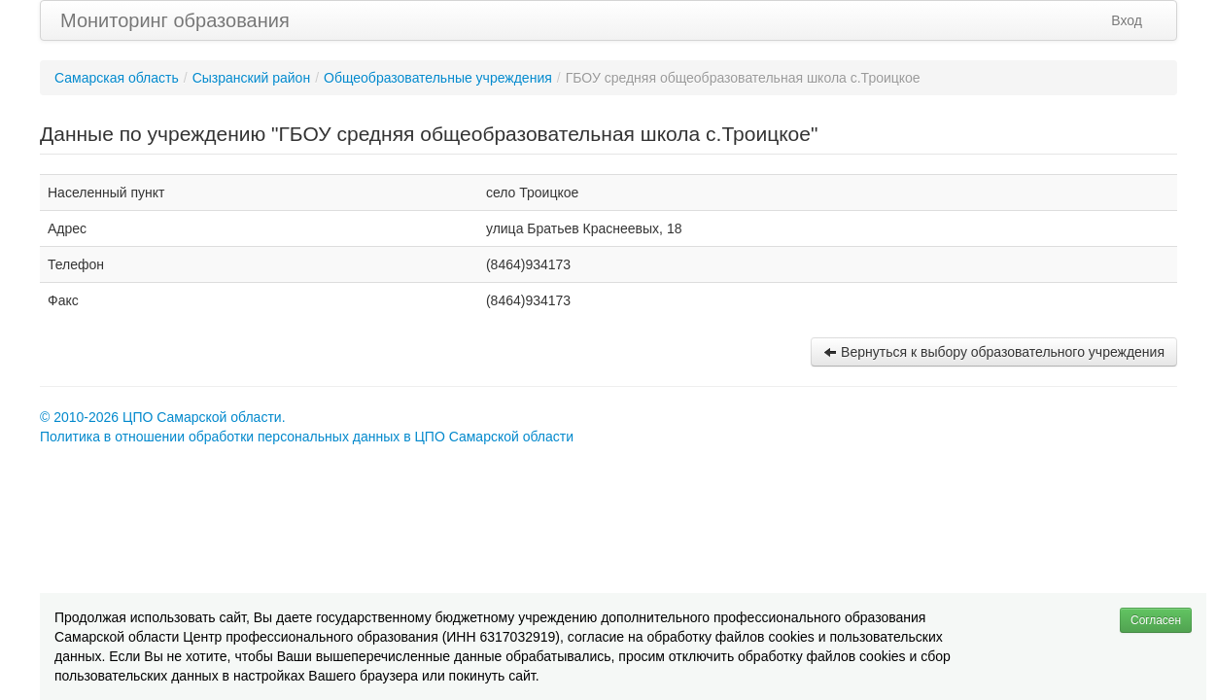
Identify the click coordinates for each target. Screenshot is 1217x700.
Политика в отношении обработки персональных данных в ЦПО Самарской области (307, 436)
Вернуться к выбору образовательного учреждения (994, 352)
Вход (1126, 20)
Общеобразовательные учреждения (438, 78)
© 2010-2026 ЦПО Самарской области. (163, 417)
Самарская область (116, 78)
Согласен (1155, 620)
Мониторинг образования (175, 20)
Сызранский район (251, 78)
